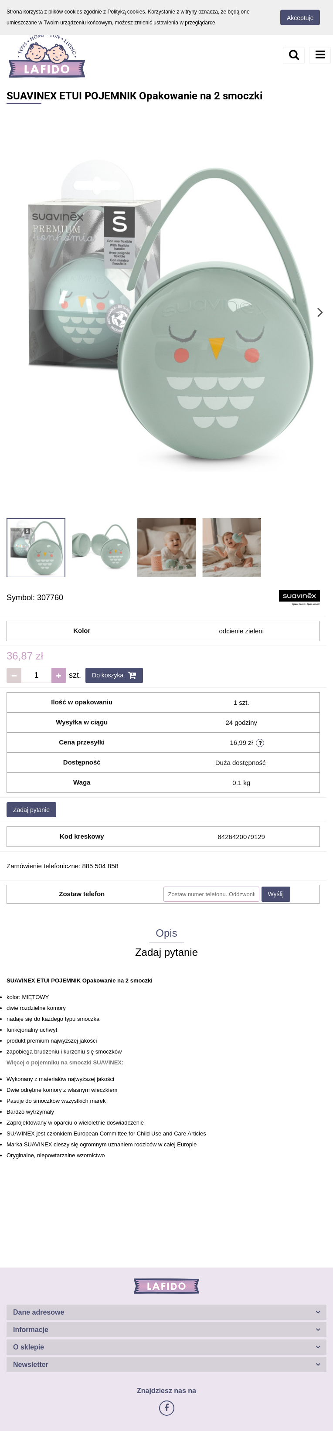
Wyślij (276, 894)
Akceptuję (300, 17)
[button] (166, 1312)
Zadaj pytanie (31, 809)
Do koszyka (114, 675)
